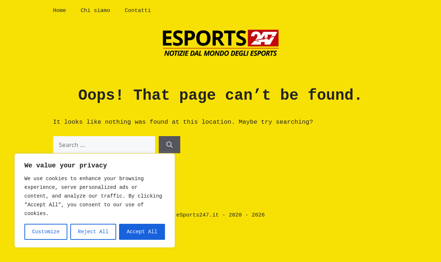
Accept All (142, 232)
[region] (95, 200)
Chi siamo (95, 11)
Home (59, 11)
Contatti (138, 11)
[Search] (169, 145)
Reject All (93, 232)
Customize (46, 232)
